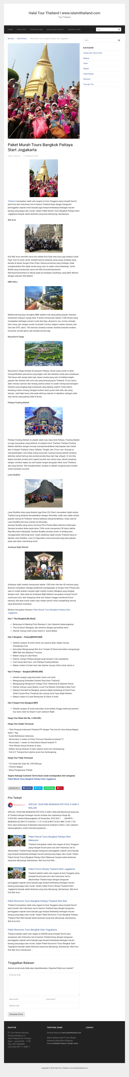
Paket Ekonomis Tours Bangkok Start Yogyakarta (32, 929)
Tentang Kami (36, 29)
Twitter (38, 788)
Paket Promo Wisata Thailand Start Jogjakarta (51, 869)
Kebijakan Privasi (55, 29)
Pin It (59, 788)
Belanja (86, 58)
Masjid (86, 69)
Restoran (86, 79)
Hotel (85, 63)
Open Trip (21, 29)
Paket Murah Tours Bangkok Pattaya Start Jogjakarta (32, 779)
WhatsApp (49, 788)
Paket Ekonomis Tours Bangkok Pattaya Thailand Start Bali (37, 901)
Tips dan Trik (88, 84)
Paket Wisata (22, 39)
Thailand (11, 201)
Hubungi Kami (74, 29)
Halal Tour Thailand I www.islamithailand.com (64, 13)
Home (10, 29)
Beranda (11, 39)
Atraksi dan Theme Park (92, 53)
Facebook (27, 788)
